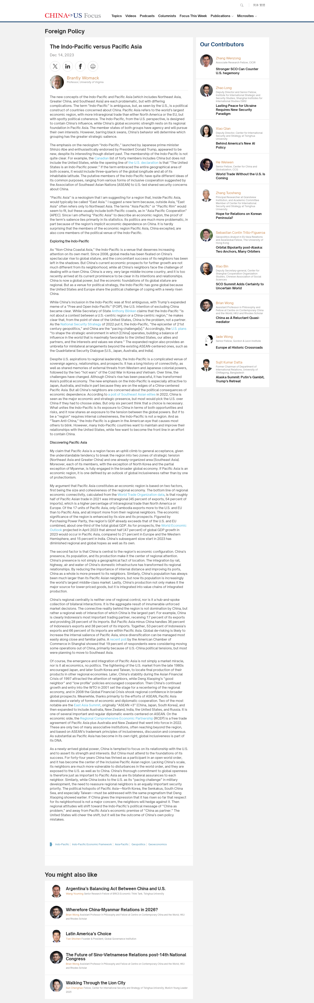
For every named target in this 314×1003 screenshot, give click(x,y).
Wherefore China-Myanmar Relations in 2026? (112, 909)
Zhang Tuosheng (228, 193)
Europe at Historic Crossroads (239, 347)
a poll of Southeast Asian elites (132, 394)
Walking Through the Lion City (95, 982)
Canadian (102, 158)
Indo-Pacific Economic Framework (92, 844)
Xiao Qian (223, 129)
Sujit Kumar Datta (229, 362)
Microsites (245, 16)
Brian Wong (224, 303)
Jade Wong (224, 337)
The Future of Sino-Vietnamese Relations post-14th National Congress (126, 956)
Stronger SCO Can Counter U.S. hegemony (237, 71)
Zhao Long (224, 88)
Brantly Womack (83, 77)
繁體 (262, 5)
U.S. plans (178, 329)
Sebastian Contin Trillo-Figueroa (240, 233)
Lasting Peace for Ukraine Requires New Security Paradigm (236, 110)
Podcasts (147, 16)
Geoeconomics (157, 844)
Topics (117, 16)
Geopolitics (138, 844)
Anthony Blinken (124, 311)
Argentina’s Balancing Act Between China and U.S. (116, 888)
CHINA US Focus (73, 15)
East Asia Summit (87, 705)
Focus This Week (193, 16)
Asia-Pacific (122, 844)
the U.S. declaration (143, 163)
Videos (130, 16)
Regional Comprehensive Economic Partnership (116, 718)
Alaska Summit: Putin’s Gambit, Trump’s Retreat (240, 379)
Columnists (167, 16)
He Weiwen (224, 162)
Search (242, 5)
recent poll (118, 639)
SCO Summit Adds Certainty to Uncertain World (240, 286)
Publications (220, 16)
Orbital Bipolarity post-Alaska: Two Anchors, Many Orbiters (239, 249)
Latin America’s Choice (88, 933)
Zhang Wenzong (228, 58)
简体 (256, 5)
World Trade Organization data (141, 495)
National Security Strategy (80, 324)
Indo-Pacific (62, 844)
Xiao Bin (222, 266)
